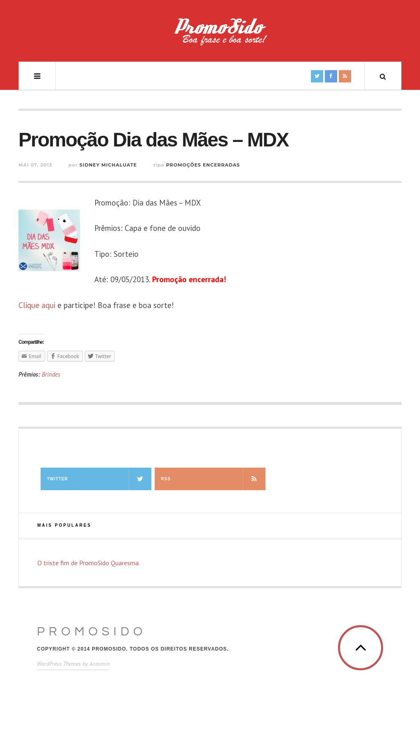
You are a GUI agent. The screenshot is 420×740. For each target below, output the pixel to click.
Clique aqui (36, 305)
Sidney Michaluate (108, 165)
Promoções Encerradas (203, 165)
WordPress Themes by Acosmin (73, 663)
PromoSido (91, 631)
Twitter (99, 479)
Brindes (51, 374)
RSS (213, 479)
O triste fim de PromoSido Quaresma (88, 563)
